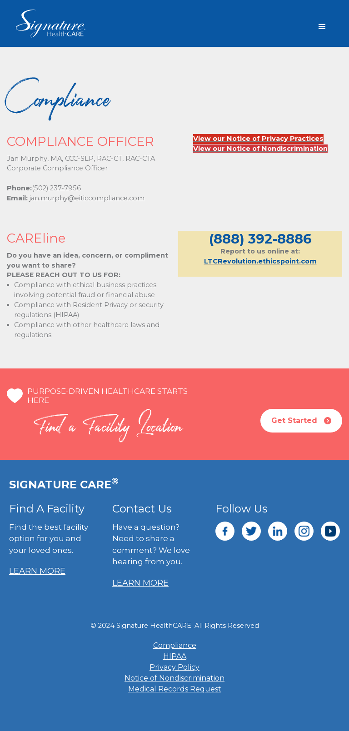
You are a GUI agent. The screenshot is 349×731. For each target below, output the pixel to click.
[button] (322, 27)
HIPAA (174, 656)
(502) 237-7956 (56, 188)
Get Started (301, 420)
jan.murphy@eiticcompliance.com (87, 198)
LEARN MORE (37, 571)
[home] (65, 24)
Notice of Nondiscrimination (174, 678)
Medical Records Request (174, 689)
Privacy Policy (174, 667)
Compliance (174, 645)
